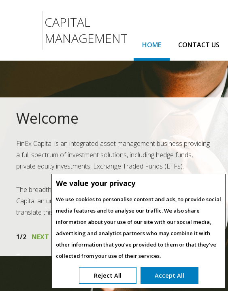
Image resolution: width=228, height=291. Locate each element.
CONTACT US (198, 44)
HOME (151, 44)
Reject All (107, 275)
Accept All (169, 275)
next (40, 236)
